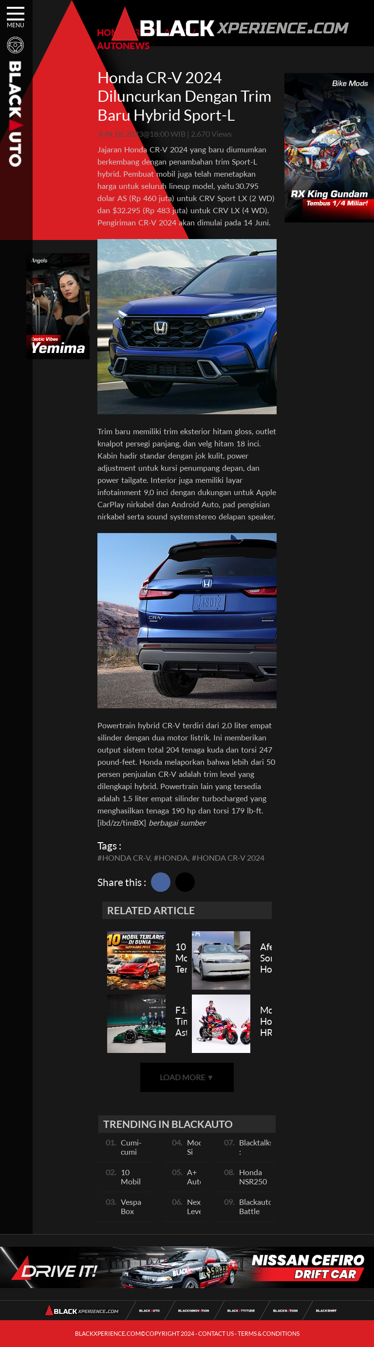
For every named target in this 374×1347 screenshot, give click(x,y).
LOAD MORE (187, 1077)
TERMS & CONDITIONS (268, 1333)
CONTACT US (216, 1333)
